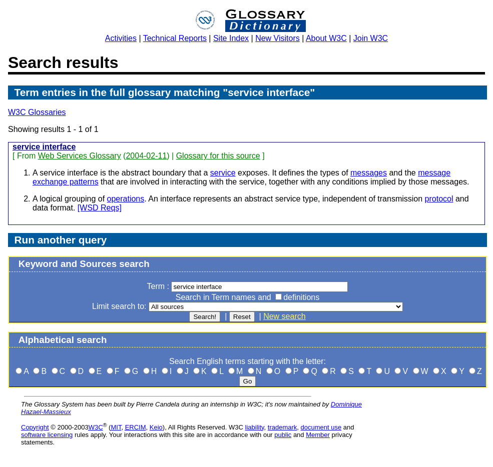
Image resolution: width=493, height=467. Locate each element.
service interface (44, 146)
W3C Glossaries (37, 112)
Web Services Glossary (79, 156)
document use (321, 427)
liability (254, 427)
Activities (121, 38)
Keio (156, 427)
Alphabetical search (63, 339)
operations (126, 198)
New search (284, 316)
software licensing (47, 434)
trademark (282, 427)
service (223, 172)
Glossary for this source (218, 156)
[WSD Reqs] (100, 208)
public (282, 434)
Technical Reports (175, 38)
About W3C (326, 38)
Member (318, 434)
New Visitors (277, 38)
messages (368, 172)
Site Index (231, 38)
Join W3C (370, 38)
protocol (439, 198)
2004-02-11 (146, 156)
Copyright (35, 427)
